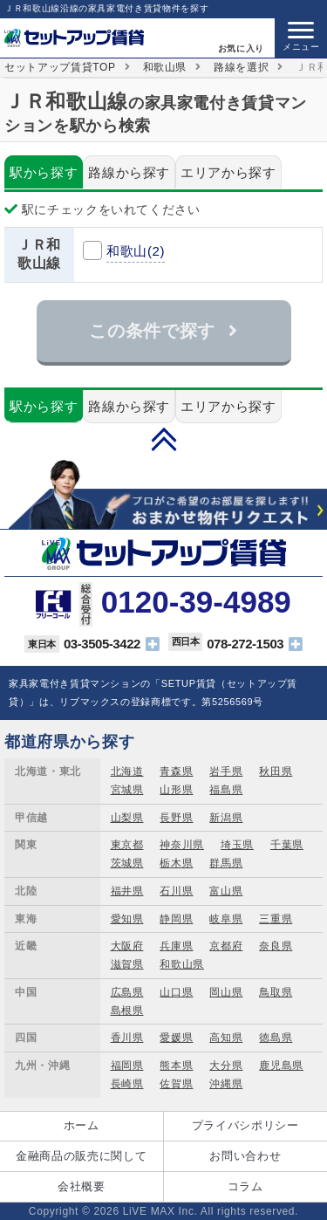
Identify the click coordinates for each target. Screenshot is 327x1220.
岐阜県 (225, 919)
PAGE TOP (164, 439)
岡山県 (225, 992)
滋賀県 (127, 964)
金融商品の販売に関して (81, 1155)
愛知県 (127, 919)
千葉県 (286, 845)
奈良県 (275, 946)
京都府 (225, 946)
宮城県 (127, 790)
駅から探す (44, 172)
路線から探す (129, 172)
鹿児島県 (281, 1065)
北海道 (127, 771)
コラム (245, 1186)
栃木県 (176, 863)
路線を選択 (241, 67)
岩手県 (225, 771)
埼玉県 (237, 845)
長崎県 (127, 1084)
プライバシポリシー (245, 1125)
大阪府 (127, 946)
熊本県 (176, 1065)
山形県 (176, 790)
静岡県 (176, 919)
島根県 (127, 1010)
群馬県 (225, 863)
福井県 (127, 891)
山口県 (176, 992)
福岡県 (127, 1065)
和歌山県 (165, 67)
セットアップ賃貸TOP (60, 67)
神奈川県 (182, 845)
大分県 (225, 1065)
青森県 (176, 771)
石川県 (176, 891)
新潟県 (225, 818)
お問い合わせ (245, 1155)
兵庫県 (176, 946)
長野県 (176, 818)
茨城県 (127, 863)
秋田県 (275, 771)
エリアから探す (228, 172)
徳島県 (275, 1038)
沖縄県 (225, 1084)
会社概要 (82, 1186)
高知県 (225, 1038)
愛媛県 (176, 1038)
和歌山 (135, 250)
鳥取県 (275, 992)
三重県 (275, 919)
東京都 (127, 845)
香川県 (127, 1038)
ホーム (81, 1125)
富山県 (225, 891)
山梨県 (127, 818)
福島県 (225, 790)
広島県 (127, 992)
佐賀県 (176, 1084)
